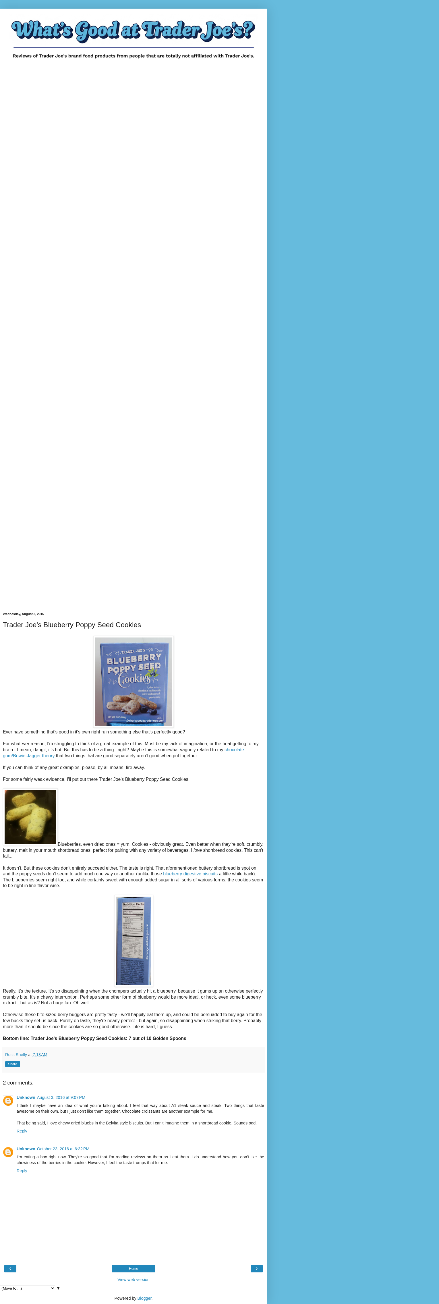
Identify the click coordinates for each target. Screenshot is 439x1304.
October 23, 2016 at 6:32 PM (63, 1149)
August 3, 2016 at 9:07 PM (61, 1097)
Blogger (145, 1298)
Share (12, 1064)
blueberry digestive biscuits (190, 873)
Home (133, 1269)
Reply (22, 1131)
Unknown (26, 1097)
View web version (133, 1279)
